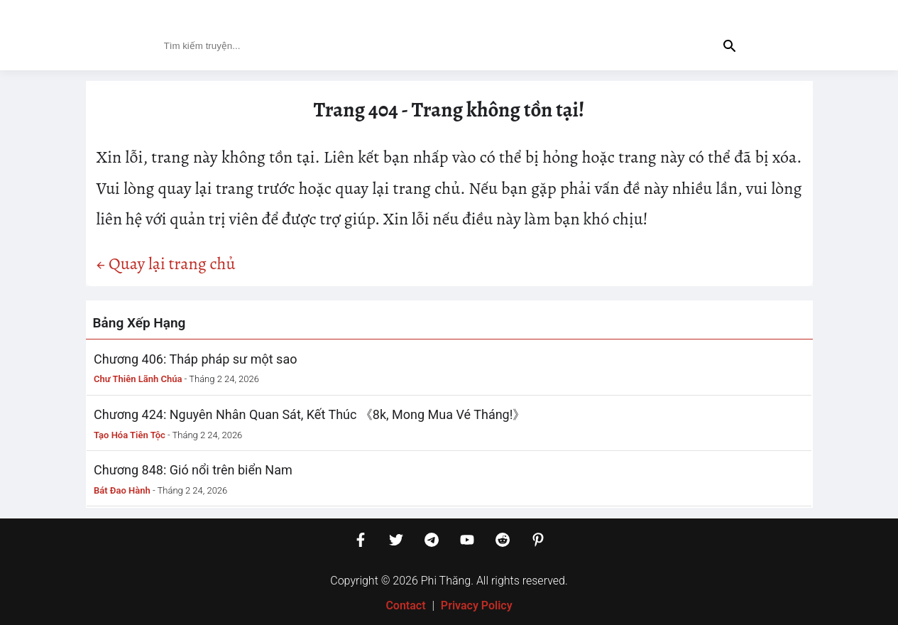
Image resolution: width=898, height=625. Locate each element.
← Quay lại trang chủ (166, 263)
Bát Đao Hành (122, 490)
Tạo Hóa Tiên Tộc (129, 435)
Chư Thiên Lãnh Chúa (138, 379)
